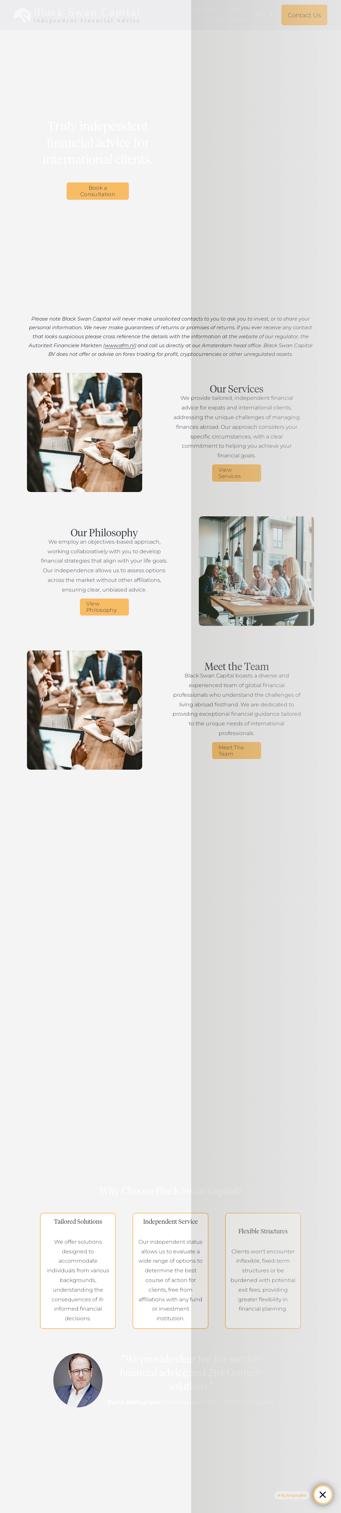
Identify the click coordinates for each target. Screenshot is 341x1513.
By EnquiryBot (293, 1494)
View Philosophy (101, 607)
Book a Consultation (97, 191)
